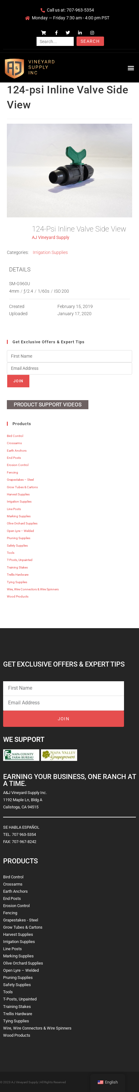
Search (90, 41)
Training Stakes (17, 567)
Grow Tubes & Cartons (22, 487)
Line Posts (14, 509)
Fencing (12, 472)
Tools (10, 553)
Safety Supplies (17, 546)
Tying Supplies (17, 582)
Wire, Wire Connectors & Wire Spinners (33, 589)
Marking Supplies (19, 516)
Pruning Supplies (18, 538)
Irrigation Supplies (50, 252)
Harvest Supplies (18, 494)
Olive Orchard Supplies (22, 523)
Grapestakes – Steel (20, 480)
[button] (131, 67)
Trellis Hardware (17, 575)
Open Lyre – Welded (20, 531)
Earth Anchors (17, 451)
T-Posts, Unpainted (19, 560)
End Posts (14, 458)
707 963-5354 (24, 834)
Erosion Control (17, 465)
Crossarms (14, 443)
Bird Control (15, 436)
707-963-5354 (80, 9)
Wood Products (17, 596)
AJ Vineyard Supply (50, 237)
